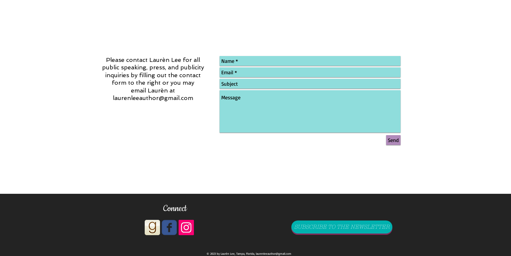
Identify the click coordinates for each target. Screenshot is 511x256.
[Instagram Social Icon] (186, 227)
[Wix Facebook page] (169, 227)
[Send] (393, 140)
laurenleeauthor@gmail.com (153, 97)
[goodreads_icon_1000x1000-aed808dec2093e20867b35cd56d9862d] (152, 227)
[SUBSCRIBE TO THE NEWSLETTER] (341, 227)
